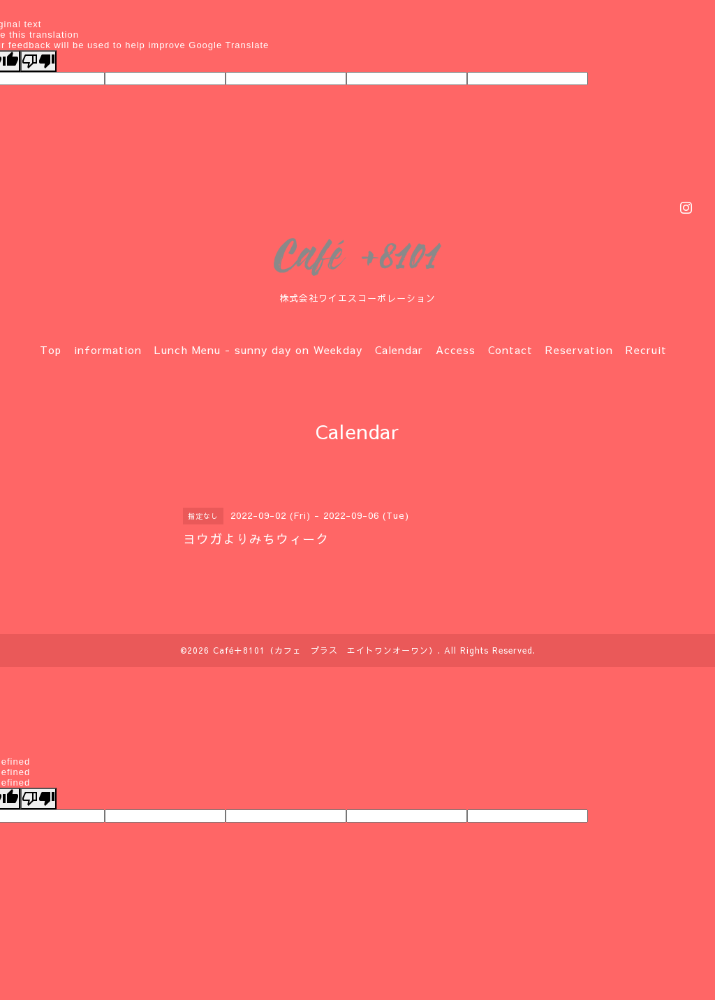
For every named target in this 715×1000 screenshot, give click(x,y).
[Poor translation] (38, 61)
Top (50, 349)
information (108, 349)
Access (456, 349)
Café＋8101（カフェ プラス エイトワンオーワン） (325, 650)
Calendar (399, 349)
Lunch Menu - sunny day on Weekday (258, 349)
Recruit (646, 349)
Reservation (579, 349)
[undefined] (38, 798)
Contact (510, 349)
